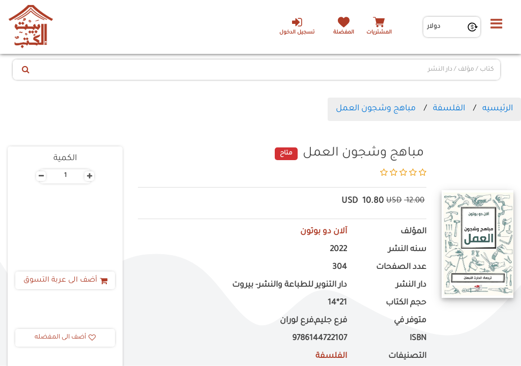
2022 (338, 250)
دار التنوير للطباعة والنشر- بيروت (289, 285)
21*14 (337, 303)
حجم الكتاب (406, 303)
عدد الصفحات (401, 267)
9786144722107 (319, 338)
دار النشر (411, 285)
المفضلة (343, 33)
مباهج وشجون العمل (376, 108)
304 (339, 267)
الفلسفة (449, 108)
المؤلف (413, 232)
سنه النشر (407, 250)
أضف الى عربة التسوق (65, 281)
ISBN (418, 338)
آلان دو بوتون (323, 232)
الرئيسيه (497, 108)
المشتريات (379, 33)
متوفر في (410, 321)
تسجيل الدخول (297, 26)
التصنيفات (407, 356)
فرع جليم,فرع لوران (313, 321)
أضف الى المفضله (65, 337)
